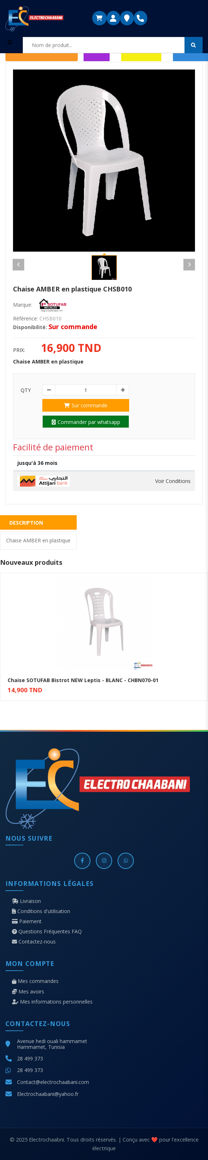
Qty (26, 390)
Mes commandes (35, 981)
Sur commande (85, 405)
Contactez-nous (34, 942)
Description (26, 522)
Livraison (26, 901)
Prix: (19, 350)
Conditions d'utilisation (41, 911)
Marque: (22, 305)
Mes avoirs (28, 992)
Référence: (25, 318)
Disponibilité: (30, 327)
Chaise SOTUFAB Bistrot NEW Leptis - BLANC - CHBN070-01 (83, 680)
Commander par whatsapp (86, 422)
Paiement (27, 921)
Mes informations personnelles (52, 1002)
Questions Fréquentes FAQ (47, 931)
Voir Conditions (173, 481)
